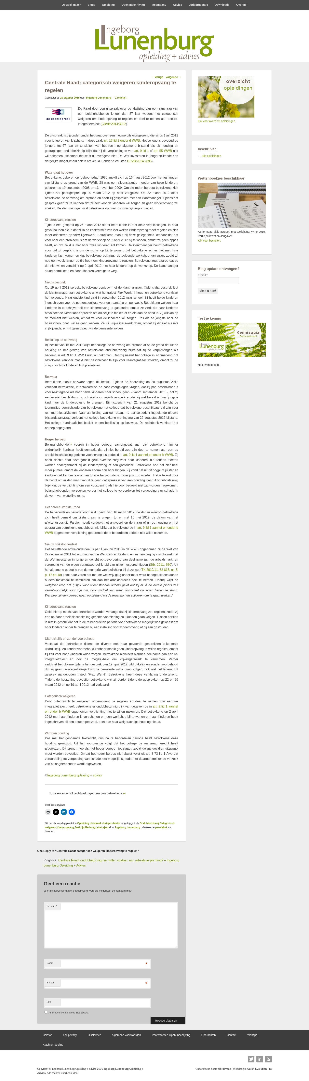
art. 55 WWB (163, 150)
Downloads (222, 4)
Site (49, 1001)
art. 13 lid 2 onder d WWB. (122, 140)
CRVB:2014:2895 (139, 161)
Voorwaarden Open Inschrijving (171, 1035)
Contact (231, 1035)
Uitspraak (95, 823)
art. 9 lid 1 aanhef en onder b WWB (148, 454)
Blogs (91, 4)
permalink (161, 827)
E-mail (50, 982)
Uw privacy (70, 1035)
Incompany (159, 4)
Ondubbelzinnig (149, 823)
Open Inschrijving (133, 4)
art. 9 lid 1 (141, 150)
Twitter (251, 1059)
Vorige (157, 77)
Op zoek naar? (71, 4)
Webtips (252, 1035)
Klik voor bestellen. (209, 240)
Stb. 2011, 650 (160, 564)
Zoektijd (80, 827)
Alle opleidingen (211, 155)
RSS (268, 1059)
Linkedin (259, 1059)
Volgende (173, 77)
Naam (50, 963)
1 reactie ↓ (121, 97)
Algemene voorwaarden (126, 1035)
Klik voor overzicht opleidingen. (217, 121)
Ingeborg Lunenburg (98, 97)
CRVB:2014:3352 (113, 124)
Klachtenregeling (53, 1044)
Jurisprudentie (198, 4)
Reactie (52, 906)
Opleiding (108, 4)
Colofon (47, 1035)
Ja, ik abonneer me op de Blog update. (67, 1012)
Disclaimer (94, 1035)
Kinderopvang (65, 827)
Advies (177, 4)
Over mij (241, 4)
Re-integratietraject (96, 827)
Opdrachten (208, 1035)
